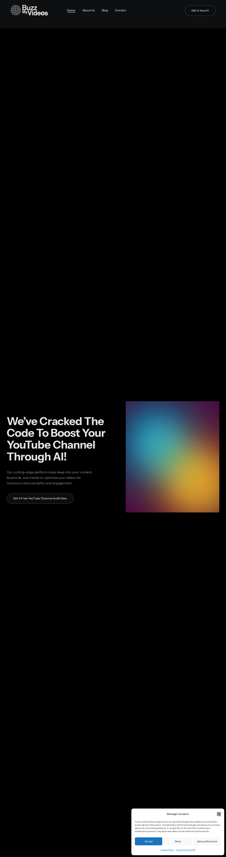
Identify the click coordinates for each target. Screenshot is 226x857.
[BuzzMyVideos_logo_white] (29, 7)
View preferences (207, 841)
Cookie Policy (167, 850)
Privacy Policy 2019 (185, 850)
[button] (219, 814)
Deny (178, 841)
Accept (149, 841)
